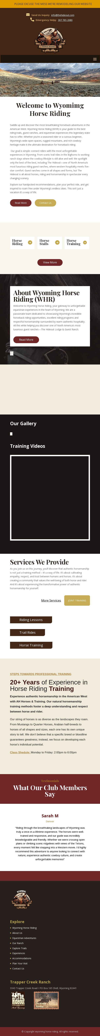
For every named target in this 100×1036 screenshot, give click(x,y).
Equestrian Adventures (24, 938)
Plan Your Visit (20, 963)
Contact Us (45, 202)
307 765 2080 (65, 20)
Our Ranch (18, 943)
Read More (21, 202)
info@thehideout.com (62, 15)
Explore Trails (19, 948)
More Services (51, 600)
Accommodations (21, 958)
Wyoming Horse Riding (24, 927)
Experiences (18, 953)
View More (50, 262)
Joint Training (77, 600)
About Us (17, 932)
